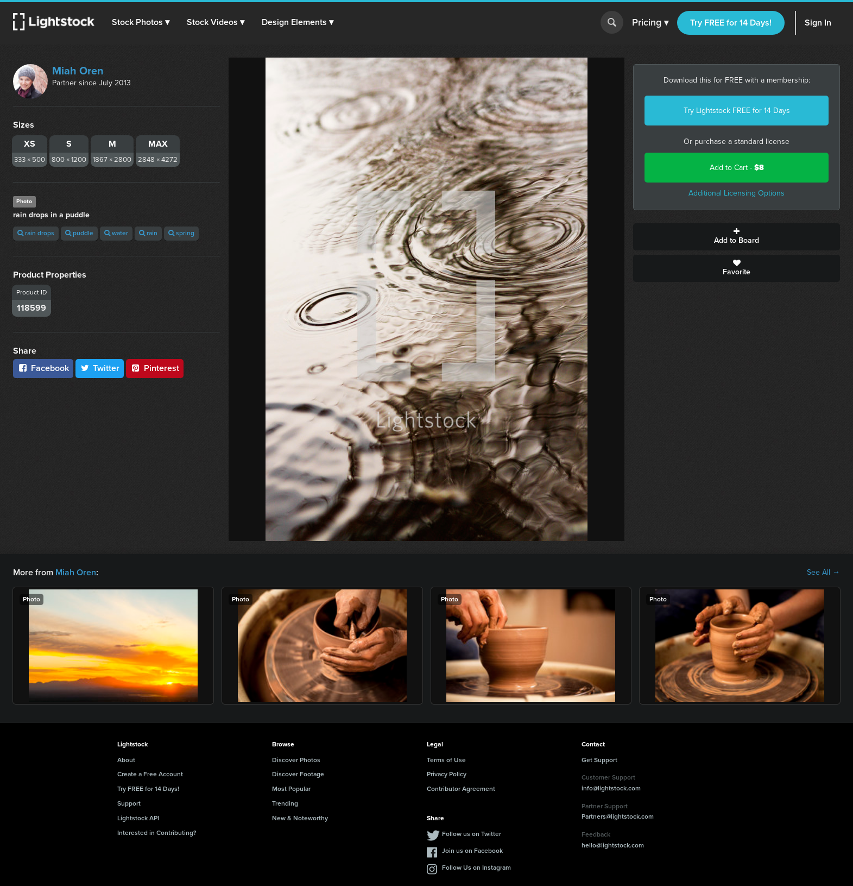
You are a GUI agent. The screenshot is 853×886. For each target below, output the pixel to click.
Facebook (43, 368)
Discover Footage (298, 774)
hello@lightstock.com (613, 845)
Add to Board (736, 237)
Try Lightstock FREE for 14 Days (737, 110)
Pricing (650, 23)
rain (148, 233)
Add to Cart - (737, 167)
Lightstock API (138, 818)
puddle (79, 233)
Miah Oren (78, 70)
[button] (140, 22)
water (116, 233)
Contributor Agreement (461, 789)
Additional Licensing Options (736, 193)
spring (181, 233)
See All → (823, 572)
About (126, 760)
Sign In (818, 22)
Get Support (599, 760)
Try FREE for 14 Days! (731, 22)
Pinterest (154, 368)
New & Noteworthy (300, 818)
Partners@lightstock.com (618, 816)
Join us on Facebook (472, 851)
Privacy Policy (446, 774)
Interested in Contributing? (157, 833)
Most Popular (291, 789)
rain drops (35, 233)
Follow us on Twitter (471, 834)
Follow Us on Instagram (476, 867)
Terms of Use (446, 760)
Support (129, 803)
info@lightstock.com (611, 788)
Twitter (100, 368)
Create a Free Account (150, 774)
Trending (285, 803)
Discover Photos (296, 760)
